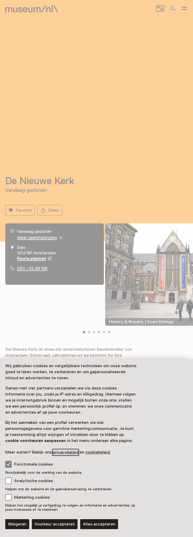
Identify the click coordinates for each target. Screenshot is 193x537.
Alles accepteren (99, 524)
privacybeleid (66, 452)
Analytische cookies (33, 480)
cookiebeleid (97, 452)
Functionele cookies (29, 464)
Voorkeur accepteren (54, 524)
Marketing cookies (32, 497)
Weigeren (17, 524)
